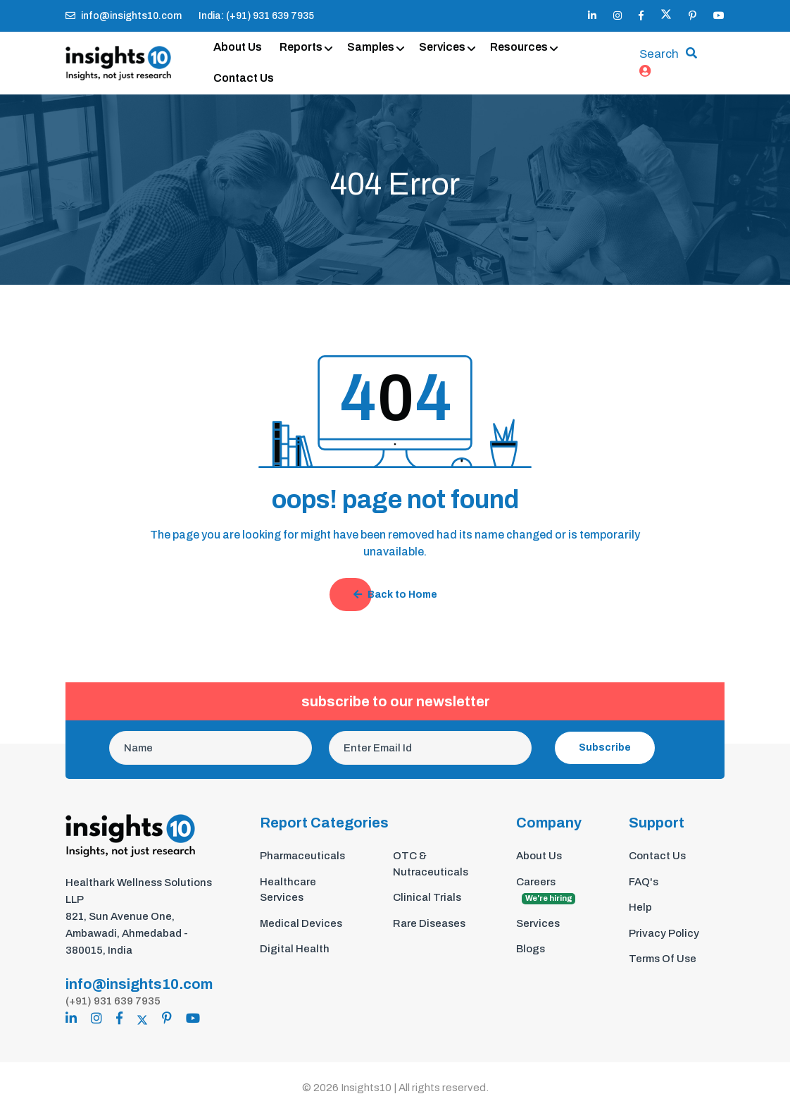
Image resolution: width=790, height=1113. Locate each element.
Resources (519, 47)
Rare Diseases (429, 923)
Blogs (530, 948)
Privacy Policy (664, 933)
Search (659, 54)
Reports (301, 47)
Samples (370, 47)
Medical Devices (301, 923)
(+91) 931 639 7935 (113, 1001)
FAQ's (643, 881)
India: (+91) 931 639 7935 (256, 16)
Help (640, 907)
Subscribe (605, 747)
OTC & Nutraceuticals (430, 864)
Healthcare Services (288, 890)
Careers (545, 890)
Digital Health (295, 948)
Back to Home (395, 594)
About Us (237, 47)
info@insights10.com (123, 16)
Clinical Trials (427, 897)
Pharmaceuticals (302, 855)
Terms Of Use (662, 958)
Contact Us (243, 78)
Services (442, 47)
